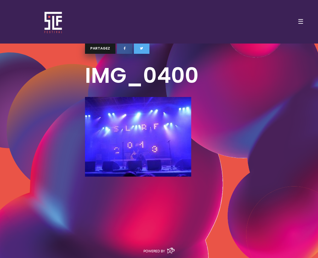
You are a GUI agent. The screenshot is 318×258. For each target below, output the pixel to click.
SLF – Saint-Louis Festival (53, 21)
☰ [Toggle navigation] (300, 21)
